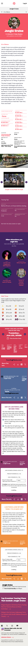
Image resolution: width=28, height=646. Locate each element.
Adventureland (5, 134)
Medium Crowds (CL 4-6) (14, 473)
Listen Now (7, 637)
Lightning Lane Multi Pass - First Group (7, 145)
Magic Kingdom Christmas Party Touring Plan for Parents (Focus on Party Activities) (13, 607)
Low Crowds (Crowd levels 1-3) (14, 470)
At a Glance (7, 12)
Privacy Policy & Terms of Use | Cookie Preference (12, 641)
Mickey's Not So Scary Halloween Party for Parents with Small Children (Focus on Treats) (14, 614)
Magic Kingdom (18, 34)
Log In (25, 3)
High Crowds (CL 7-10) (14, 477)
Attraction (10, 34)
